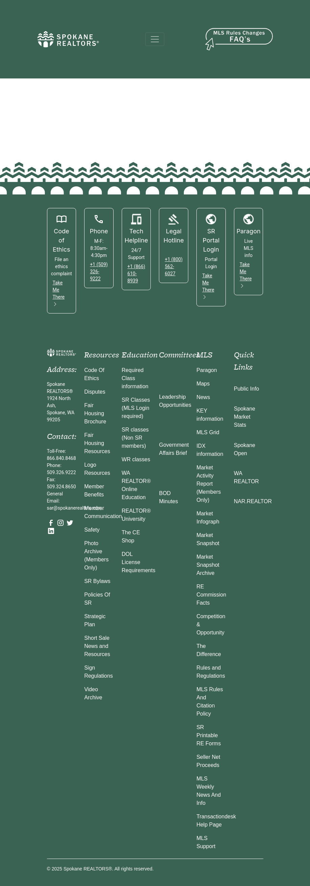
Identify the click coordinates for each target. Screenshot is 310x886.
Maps (203, 384)
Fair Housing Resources (97, 443)
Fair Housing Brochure (95, 413)
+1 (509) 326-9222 (99, 271)
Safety (91, 530)
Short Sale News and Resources (97, 646)
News (203, 397)
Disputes (94, 392)
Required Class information (135, 378)
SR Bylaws (97, 581)
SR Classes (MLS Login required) (136, 408)
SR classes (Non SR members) (135, 438)
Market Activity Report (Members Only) (208, 484)
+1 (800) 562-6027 (174, 266)
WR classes (136, 459)
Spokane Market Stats (244, 417)
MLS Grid (207, 432)
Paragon (206, 370)
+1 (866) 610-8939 (136, 273)
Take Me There (59, 293)
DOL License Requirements (139, 562)
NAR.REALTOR (253, 501)
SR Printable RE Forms (208, 735)
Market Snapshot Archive (207, 565)
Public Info (246, 389)
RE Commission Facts (211, 595)
